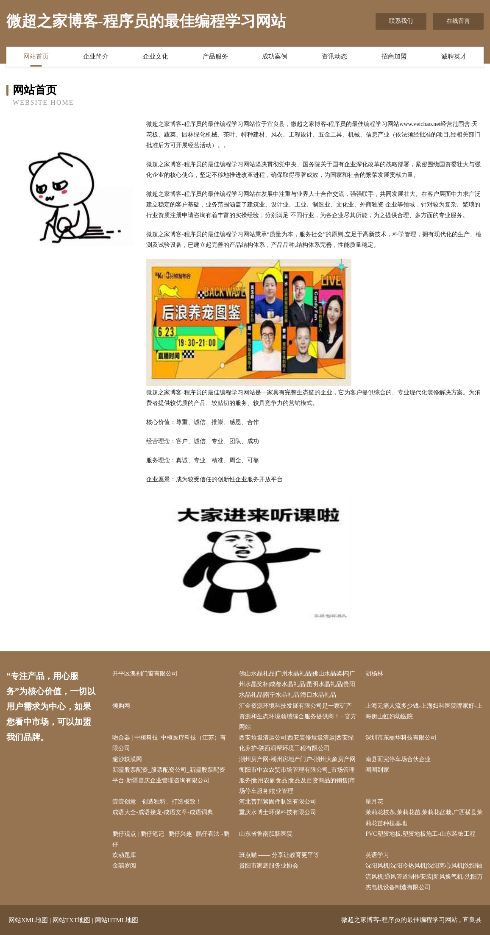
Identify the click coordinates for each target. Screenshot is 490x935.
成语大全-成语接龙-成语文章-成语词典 (162, 812)
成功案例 (274, 56)
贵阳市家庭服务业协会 (268, 865)
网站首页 (36, 56)
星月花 (374, 801)
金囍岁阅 (124, 865)
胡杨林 (374, 673)
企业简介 (96, 56)
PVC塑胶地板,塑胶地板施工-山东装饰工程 (420, 834)
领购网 (121, 706)
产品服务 (215, 56)
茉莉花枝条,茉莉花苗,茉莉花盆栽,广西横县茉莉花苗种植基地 (424, 817)
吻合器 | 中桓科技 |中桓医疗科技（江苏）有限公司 (169, 742)
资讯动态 (334, 56)
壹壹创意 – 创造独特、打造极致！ (156, 801)
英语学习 (377, 855)
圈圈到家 (377, 770)
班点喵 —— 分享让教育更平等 (279, 855)
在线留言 (458, 21)
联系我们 (401, 21)
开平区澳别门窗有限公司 (145, 673)
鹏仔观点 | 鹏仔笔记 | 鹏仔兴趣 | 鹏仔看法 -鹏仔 (170, 839)
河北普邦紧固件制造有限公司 (277, 801)
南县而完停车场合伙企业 (398, 759)
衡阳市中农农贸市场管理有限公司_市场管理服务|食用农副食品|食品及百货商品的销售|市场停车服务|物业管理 (297, 780)
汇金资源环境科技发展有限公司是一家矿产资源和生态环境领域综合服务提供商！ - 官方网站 (298, 716)
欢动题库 (124, 855)
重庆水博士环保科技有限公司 (277, 812)
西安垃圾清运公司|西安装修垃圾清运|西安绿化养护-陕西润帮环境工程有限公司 (296, 742)
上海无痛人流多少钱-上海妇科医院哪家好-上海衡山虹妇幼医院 (423, 711)
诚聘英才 (454, 56)
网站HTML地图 (117, 920)
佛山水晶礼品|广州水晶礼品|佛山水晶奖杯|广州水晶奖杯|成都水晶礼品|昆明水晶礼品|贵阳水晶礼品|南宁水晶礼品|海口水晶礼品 (297, 684)
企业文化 (155, 56)
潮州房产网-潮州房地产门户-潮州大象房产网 (297, 759)
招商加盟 (394, 56)
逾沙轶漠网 (127, 759)
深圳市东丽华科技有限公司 (401, 737)
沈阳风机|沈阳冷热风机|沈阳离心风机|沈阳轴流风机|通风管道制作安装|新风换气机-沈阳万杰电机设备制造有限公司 (423, 876)
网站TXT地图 (71, 920)
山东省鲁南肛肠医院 (265, 834)
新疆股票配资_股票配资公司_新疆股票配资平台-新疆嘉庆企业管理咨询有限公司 (168, 775)
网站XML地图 (28, 920)
